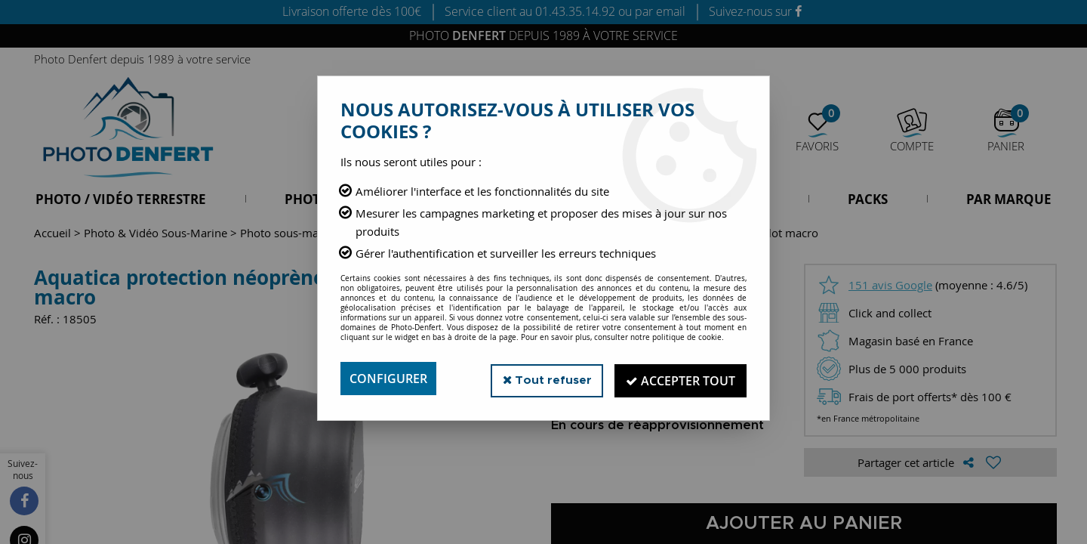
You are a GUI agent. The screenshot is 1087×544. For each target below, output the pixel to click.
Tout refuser (542, 378)
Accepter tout (679, 378)
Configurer (388, 378)
